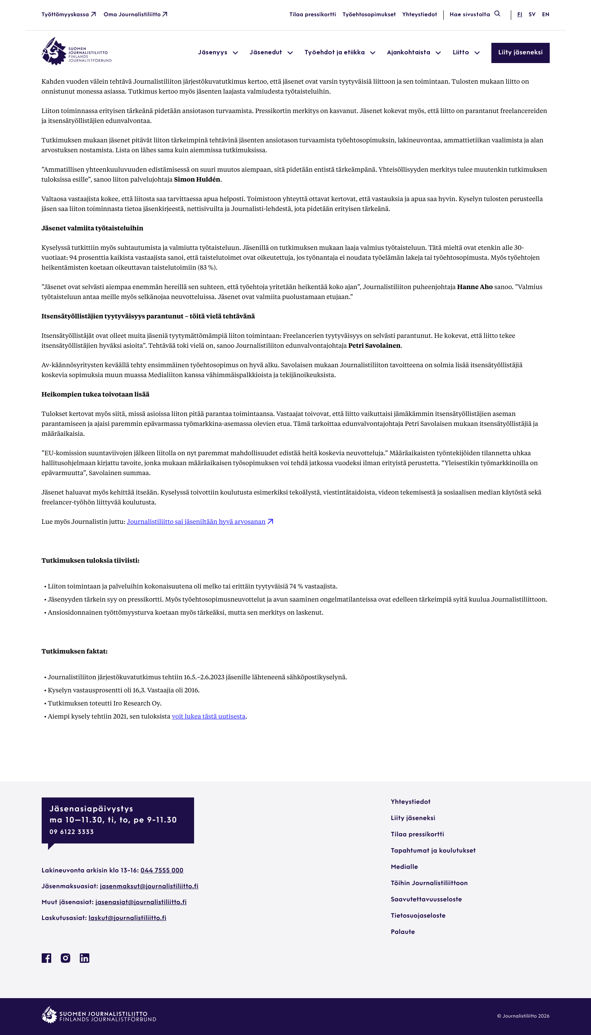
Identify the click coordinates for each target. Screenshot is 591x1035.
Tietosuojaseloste (418, 916)
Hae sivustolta (475, 15)
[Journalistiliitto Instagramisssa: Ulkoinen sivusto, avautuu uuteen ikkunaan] (65, 961)
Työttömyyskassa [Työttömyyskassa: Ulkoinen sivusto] (70, 15)
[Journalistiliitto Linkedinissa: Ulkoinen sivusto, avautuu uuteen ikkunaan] (84, 961)
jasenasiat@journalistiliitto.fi (141, 902)
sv (532, 15)
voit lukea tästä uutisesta (209, 716)
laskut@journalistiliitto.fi (127, 918)
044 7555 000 (162, 871)
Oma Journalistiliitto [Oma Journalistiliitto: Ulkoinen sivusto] (136, 15)
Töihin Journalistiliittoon (429, 883)
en (545, 15)
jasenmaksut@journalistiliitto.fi (149, 887)
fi (519, 15)
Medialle (404, 867)
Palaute (403, 932)
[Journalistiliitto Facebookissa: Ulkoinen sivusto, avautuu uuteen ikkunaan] (46, 961)
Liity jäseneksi (520, 53)
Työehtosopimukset (369, 15)
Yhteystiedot (419, 15)
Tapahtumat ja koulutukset (433, 851)
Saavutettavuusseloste (426, 900)
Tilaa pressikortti (312, 15)
